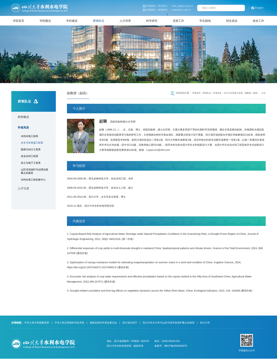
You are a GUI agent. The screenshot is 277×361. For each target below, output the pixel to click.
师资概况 (23, 117)
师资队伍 (202, 94)
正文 (263, 94)
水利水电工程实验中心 (33, 180)
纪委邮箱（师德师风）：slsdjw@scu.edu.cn (167, 10)
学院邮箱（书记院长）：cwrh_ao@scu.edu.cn (168, 6)
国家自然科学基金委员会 (103, 325)
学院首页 (191, 94)
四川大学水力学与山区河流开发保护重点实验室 (169, 325)
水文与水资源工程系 (32, 143)
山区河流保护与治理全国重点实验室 (34, 172)
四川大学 (205, 325)
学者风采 (23, 128)
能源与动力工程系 (31, 150)
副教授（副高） (251, 94)
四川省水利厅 (129, 325)
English (257, 8)
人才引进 (23, 189)
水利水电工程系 (29, 136)
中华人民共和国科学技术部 (69, 325)
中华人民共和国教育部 (36, 325)
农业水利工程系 (29, 157)
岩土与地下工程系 (31, 163)
